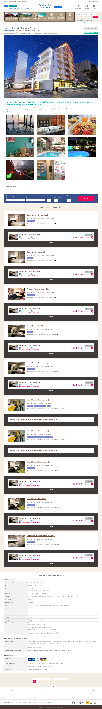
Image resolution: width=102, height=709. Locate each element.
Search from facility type (40, 16)
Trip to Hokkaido (53, 697)
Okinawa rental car (6, 697)
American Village (81, 22)
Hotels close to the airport (59, 690)
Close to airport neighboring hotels (52, 16)
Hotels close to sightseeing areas (11, 16)
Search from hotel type (42, 690)
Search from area (25, 16)
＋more (51, 242)
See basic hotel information (91, 32)
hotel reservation (7, 25)
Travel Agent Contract (37, 702)
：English (93, 1)
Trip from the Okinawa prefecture (40, 697)
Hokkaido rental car (17, 697)
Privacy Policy (7, 702)
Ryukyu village (89, 20)
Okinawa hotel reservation (17, 25)
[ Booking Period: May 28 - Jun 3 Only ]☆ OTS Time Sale (21, 8)
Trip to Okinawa (27, 697)
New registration (13, 5)
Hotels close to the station (76, 690)
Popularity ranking (93, 690)
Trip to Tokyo (62, 697)
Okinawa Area (58, 6)
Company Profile (47, 702)
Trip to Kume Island (95, 697)
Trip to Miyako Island (84, 697)
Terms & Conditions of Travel (25, 702)
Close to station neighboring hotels (61, 16)
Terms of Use (14, 702)
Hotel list (26, 25)
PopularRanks (70, 16)
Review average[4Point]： (10, 30)
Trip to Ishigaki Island (72, 697)
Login (6, 5)
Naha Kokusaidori (80, 20)
